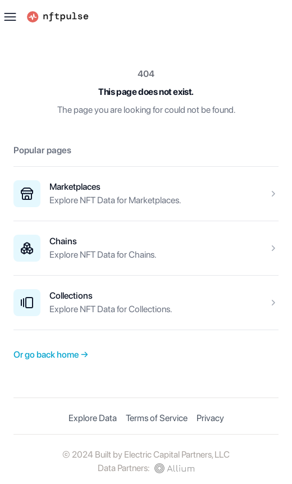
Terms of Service (157, 418)
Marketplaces (75, 186)
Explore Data (93, 418)
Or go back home (51, 354)
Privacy (210, 418)
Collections (71, 295)
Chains (63, 241)
